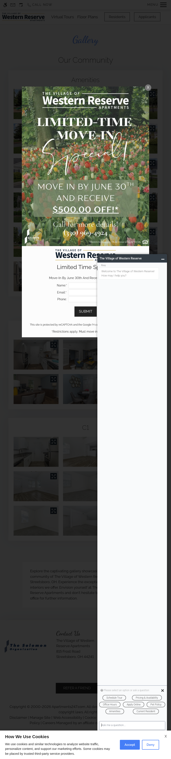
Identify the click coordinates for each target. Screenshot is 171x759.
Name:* (62, 285)
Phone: (62, 299)
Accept (130, 745)
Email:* (62, 292)
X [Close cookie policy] (166, 736)
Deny (150, 745)
